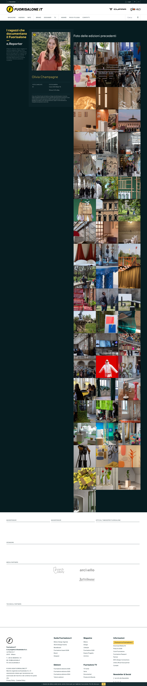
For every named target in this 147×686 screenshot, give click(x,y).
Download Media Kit (119, 639)
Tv (55, 17)
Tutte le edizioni (59, 671)
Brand (38, 17)
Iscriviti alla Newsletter (121, 672)
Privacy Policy (10, 674)
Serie (85, 665)
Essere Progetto (88, 647)
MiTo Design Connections (121, 653)
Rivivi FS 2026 (74, 17)
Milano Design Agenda (61, 635)
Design (85, 638)
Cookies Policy (20, 674)
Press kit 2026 (117, 642)
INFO (29, 17)
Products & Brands (89, 671)
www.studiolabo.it (14, 656)
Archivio (86, 649)
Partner (115, 650)
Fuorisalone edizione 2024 (62, 668)
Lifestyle (86, 641)
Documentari (87, 668)
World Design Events (60, 638)
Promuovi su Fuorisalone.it (123, 636)
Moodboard (57, 641)
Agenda (21, 17)
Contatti (86, 17)
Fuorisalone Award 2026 (61, 644)
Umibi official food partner (121, 656)
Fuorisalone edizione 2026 (62, 662)
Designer (47, 17)
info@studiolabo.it (14, 654)
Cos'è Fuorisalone (118, 645)
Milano (85, 635)
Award (63, 17)
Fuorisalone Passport (119, 648)
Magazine (12, 17)
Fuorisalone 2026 (88, 644)
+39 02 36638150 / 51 (14, 651)
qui (98, 684)
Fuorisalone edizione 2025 (62, 665)
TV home (86, 662)
